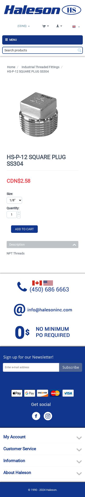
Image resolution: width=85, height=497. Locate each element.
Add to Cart (24, 229)
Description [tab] (42, 244)
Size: (10, 194)
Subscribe (70, 367)
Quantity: (13, 208)
